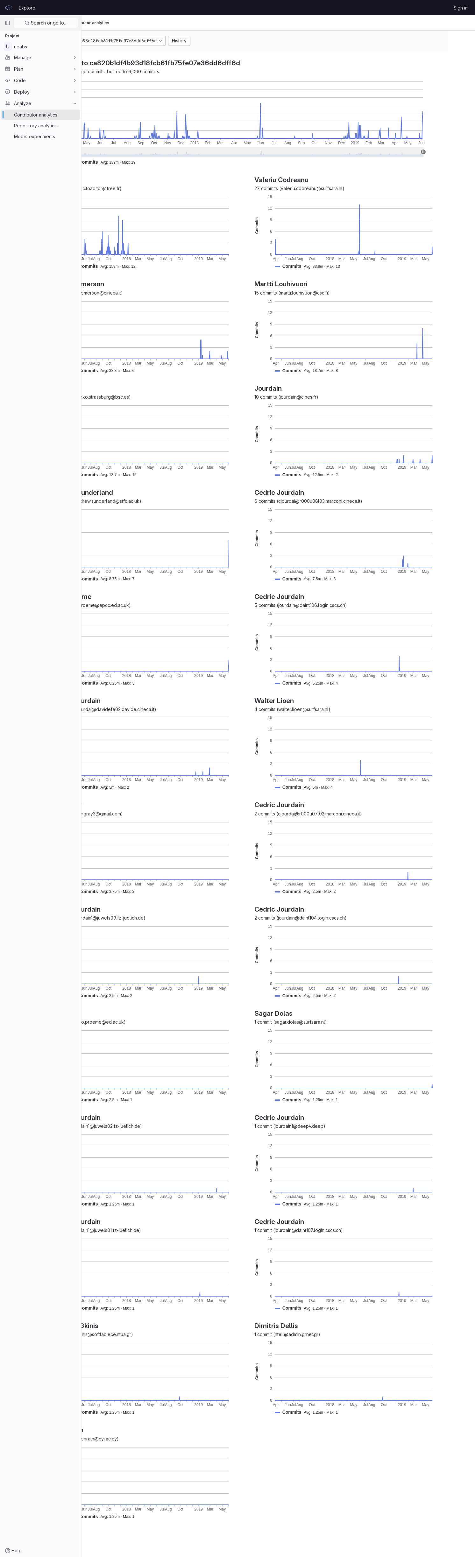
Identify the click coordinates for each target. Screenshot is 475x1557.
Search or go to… (46, 22)
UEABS (95, 22)
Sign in (461, 8)
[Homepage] (9, 8)
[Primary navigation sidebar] (8, 23)
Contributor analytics (146, 22)
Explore (27, 8)
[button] (144, 162)
